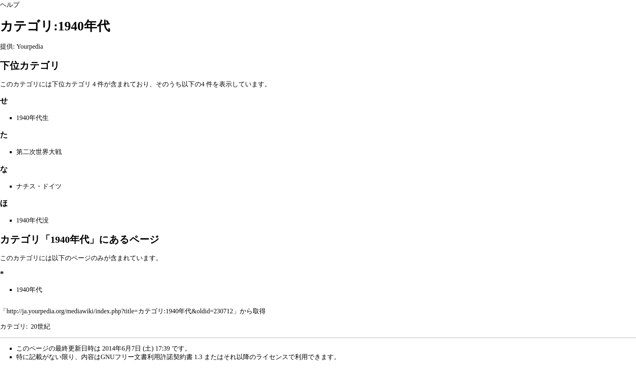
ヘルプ (9, 4)
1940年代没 (32, 220)
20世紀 (40, 326)
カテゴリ (13, 326)
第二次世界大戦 (39, 151)
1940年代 (29, 289)
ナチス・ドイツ (39, 186)
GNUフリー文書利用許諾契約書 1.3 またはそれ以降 (175, 356)
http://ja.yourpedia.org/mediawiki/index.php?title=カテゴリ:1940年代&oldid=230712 (119, 311)
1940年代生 (32, 117)
